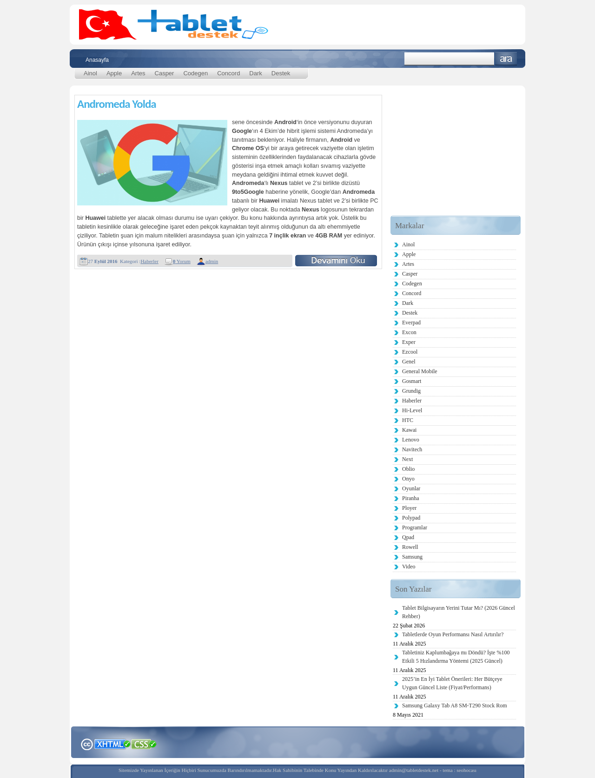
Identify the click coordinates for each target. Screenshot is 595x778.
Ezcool (409, 352)
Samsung (412, 557)
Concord (228, 73)
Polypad (411, 517)
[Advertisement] (455, 157)
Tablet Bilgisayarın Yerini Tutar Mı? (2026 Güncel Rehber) (458, 612)
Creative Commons (86, 743)
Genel (409, 361)
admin (211, 261)
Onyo (408, 478)
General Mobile (419, 371)
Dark (255, 73)
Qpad (408, 537)
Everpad (411, 322)
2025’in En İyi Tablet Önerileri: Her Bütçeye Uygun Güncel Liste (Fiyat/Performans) (452, 683)
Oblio (408, 469)
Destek (280, 73)
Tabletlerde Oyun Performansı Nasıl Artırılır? (452, 634)
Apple (114, 73)
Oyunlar (411, 488)
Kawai (409, 430)
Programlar (414, 527)
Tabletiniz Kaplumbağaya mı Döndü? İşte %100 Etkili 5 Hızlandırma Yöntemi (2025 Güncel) (455, 656)
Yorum (182, 261)
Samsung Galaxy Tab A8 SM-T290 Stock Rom (454, 705)
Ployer (409, 508)
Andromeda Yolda (116, 104)
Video (409, 566)
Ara (506, 59)
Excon (409, 332)
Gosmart (411, 381)
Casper (164, 73)
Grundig (411, 391)
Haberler (149, 261)
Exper (409, 342)
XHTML (112, 743)
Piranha (410, 498)
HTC (407, 420)
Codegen (195, 73)
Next (407, 459)
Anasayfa (97, 60)
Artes (138, 73)
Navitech (412, 449)
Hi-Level (412, 410)
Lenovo (410, 439)
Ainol (90, 73)
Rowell (410, 547)
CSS (144, 743)
